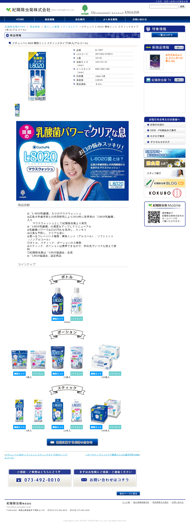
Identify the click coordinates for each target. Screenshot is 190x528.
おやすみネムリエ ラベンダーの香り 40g (174, 57)
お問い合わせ (178, 502)
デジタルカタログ (100, 13)
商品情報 (35, 26)
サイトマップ (117, 13)
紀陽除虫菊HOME (15, 26)
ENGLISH (132, 12)
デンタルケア (70, 26)
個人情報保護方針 (141, 502)
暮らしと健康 (52, 26)
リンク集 (126, 502)
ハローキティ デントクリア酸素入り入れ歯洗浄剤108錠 (112, 454)
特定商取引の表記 (160, 502)
